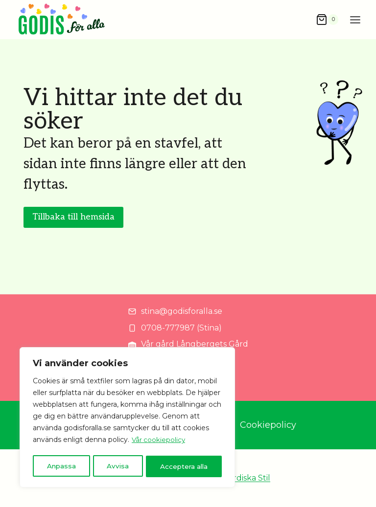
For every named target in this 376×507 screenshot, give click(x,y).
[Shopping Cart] (327, 20)
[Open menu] (355, 19)
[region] (127, 418)
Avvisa (118, 466)
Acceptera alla (184, 466)
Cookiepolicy (268, 424)
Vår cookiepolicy (159, 442)
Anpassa (61, 466)
